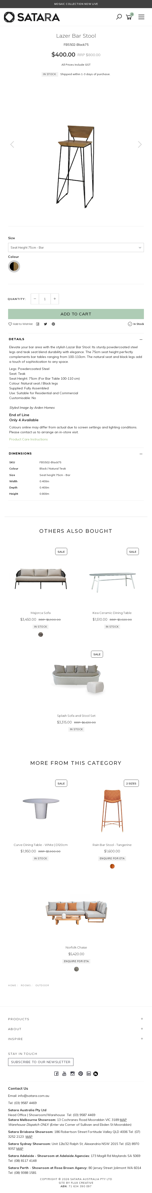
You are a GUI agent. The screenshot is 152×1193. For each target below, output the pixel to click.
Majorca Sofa (41, 613)
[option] (76, 149)
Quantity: (17, 299)
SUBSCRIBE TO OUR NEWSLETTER (40, 1062)
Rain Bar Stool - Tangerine (112, 845)
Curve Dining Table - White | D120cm (41, 845)
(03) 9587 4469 (25, 1103)
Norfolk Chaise (76, 947)
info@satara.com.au (33, 1096)
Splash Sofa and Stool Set (76, 715)
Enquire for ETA (112, 858)
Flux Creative (82, 1182)
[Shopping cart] (129, 17)
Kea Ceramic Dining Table (112, 613)
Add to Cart (76, 314)
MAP (123, 1120)
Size (11, 238)
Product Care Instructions (28, 439)
